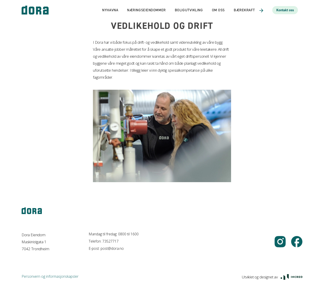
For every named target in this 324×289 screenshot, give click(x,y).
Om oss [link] (218, 10)
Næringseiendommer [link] (146, 10)
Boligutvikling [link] (189, 10)
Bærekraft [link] (244, 10)
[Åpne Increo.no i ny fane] (291, 276)
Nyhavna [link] (110, 10)
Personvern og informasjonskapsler (50, 276)
